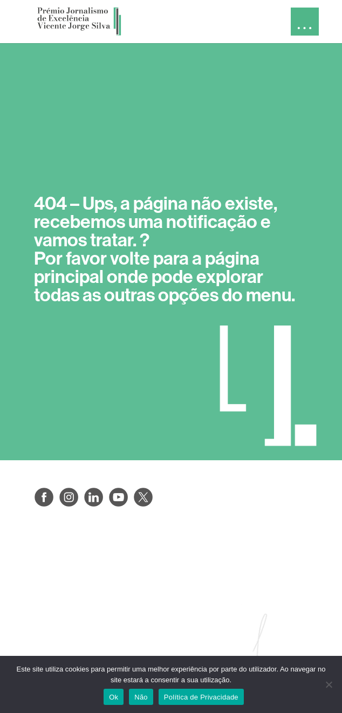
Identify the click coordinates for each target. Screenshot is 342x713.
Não (141, 697)
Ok (113, 697)
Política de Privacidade (201, 697)
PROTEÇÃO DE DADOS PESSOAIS (107, 562)
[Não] (328, 684)
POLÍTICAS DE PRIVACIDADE (96, 536)
